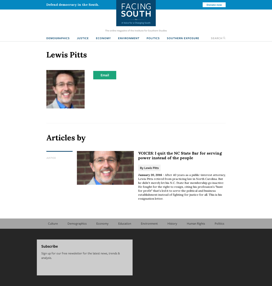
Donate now (214, 4)
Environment (128, 38)
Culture (53, 223)
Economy (103, 38)
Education (124, 223)
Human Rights (196, 223)
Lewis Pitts (151, 168)
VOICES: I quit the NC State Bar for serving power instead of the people (180, 155)
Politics (153, 38)
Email (105, 75)
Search (218, 38)
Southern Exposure (183, 38)
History (172, 223)
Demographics (58, 38)
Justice (83, 38)
